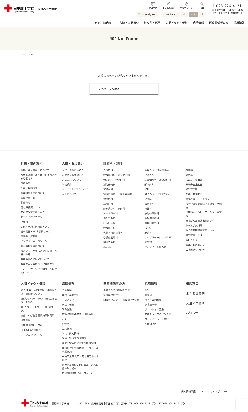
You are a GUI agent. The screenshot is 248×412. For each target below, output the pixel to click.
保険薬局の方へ (111, 295)
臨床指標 (67, 328)
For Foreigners (148, 14)
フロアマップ (69, 299)
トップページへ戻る (107, 89)
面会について (69, 194)
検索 (202, 8)
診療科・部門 (152, 22)
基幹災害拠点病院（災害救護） (79, 314)
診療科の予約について (33, 193)
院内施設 (67, 309)
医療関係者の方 (218, 22)
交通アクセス (186, 8)
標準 (193, 14)
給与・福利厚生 (153, 299)
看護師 (148, 295)
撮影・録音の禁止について (35, 170)
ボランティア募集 (154, 309)
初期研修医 (151, 323)
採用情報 (239, 22)
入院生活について (71, 179)
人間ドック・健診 (177, 22)
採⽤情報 (151, 283)
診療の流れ (27, 183)
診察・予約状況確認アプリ (35, 226)
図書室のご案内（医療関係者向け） (122, 299)
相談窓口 (153, 8)
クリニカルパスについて (75, 189)
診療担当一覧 (28, 197)
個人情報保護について (33, 246)
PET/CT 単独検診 (30, 329)
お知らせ (192, 313)
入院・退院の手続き (73, 170)
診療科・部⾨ (112, 163)
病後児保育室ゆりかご (33, 212)
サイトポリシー (218, 391)
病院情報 (198, 22)
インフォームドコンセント (35, 241)
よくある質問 (169, 8)
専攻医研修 (151, 304)
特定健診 (25, 320)
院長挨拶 (67, 290)
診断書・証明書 (29, 236)
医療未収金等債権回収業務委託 (37, 264)
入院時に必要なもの (73, 174)
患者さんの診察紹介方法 (116, 290)
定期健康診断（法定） (33, 325)
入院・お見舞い (129, 22)
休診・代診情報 (29, 188)
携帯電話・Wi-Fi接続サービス (37, 231)
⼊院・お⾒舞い (73, 163)
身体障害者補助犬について (35, 259)
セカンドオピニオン (31, 217)
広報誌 (65, 323)
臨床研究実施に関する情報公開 (79, 343)
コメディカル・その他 (157, 319)
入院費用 (67, 184)
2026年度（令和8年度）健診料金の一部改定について (38, 291)
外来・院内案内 (104, 22)
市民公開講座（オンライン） (77, 373)
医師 (147, 290)
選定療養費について (31, 207)
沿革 (64, 319)
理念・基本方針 (70, 295)
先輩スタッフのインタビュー (160, 314)
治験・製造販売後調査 (74, 338)
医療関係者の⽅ (114, 283)
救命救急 (25, 202)
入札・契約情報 (70, 333)
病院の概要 (68, 304)
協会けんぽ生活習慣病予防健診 (37, 315)
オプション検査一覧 (31, 334)
